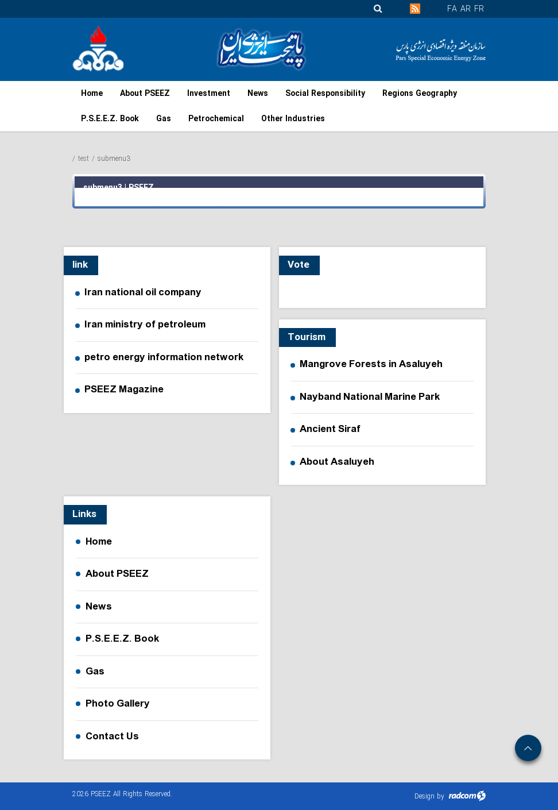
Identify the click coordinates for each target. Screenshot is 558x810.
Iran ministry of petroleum (145, 325)
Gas (95, 672)
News (99, 607)
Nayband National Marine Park (370, 397)
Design (424, 796)
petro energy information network (164, 357)
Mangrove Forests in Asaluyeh (371, 364)
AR (465, 9)
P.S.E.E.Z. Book (123, 639)
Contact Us (112, 736)
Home (99, 542)
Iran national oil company (143, 293)
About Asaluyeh (337, 462)
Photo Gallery (118, 704)
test (83, 158)
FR (479, 9)
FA (452, 9)
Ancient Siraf (330, 429)
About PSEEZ (117, 574)
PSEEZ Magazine (124, 390)
